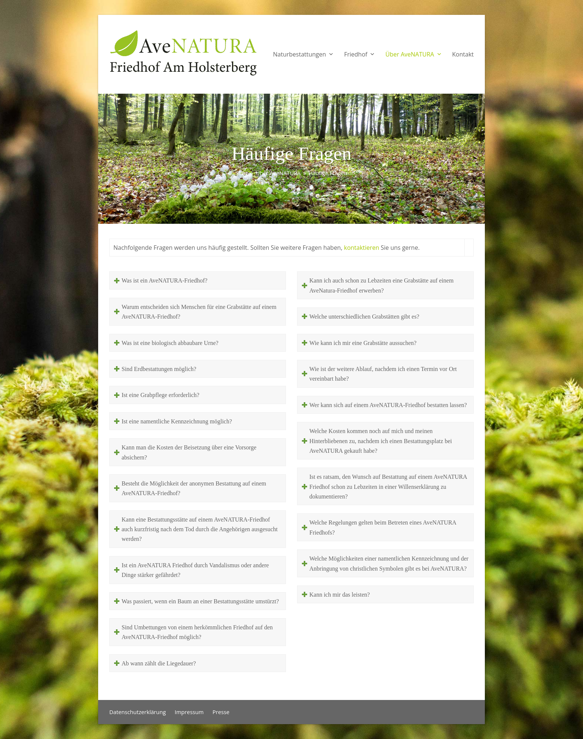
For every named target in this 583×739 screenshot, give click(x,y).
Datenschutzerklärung (137, 712)
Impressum (189, 712)
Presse (221, 712)
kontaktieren (361, 247)
